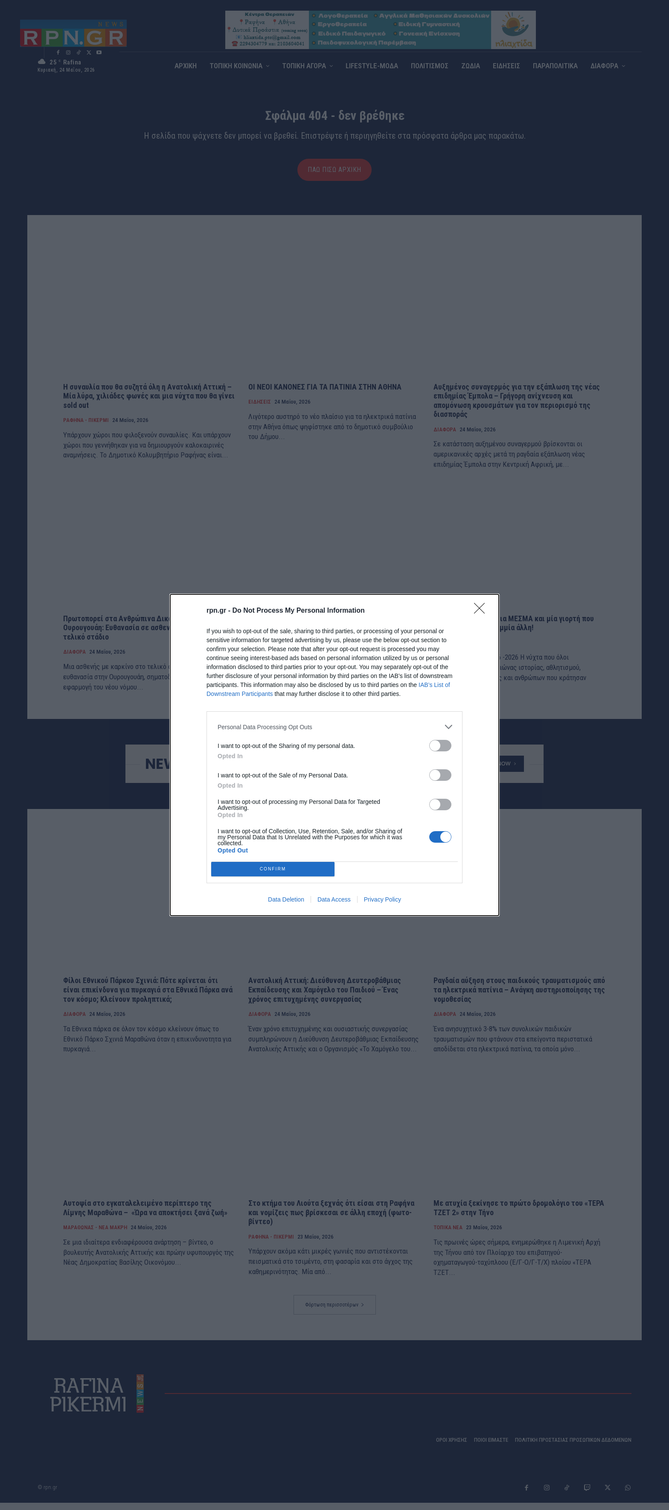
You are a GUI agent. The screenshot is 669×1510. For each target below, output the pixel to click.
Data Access (334, 899)
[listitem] (334, 726)
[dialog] (334, 755)
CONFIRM (273, 869)
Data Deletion (286, 899)
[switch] (440, 745)
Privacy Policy (382, 899)
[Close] (482, 611)
